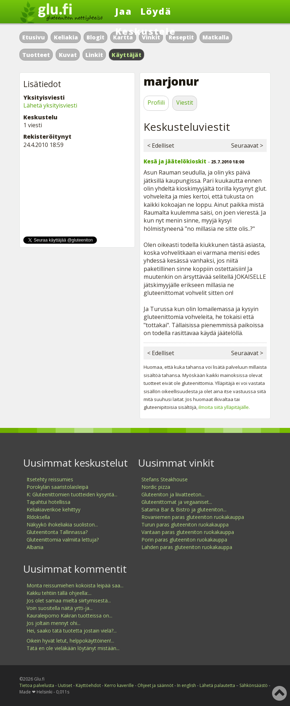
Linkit (94, 55)
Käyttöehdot (88, 685)
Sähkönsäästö (253, 685)
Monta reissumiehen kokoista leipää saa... (75, 585)
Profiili (156, 102)
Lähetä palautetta (217, 685)
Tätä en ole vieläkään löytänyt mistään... (73, 648)
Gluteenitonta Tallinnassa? (57, 532)
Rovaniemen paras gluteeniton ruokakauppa (192, 517)
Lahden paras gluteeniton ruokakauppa (186, 547)
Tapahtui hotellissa (48, 502)
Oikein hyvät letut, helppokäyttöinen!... (70, 640)
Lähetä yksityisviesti (50, 105)
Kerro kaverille (119, 685)
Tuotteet (36, 55)
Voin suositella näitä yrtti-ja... (60, 608)
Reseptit (181, 37)
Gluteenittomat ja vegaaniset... (176, 502)
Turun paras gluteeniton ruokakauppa (185, 524)
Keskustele (145, 31)
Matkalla (215, 37)
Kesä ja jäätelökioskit (175, 161)
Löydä (156, 11)
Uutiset (65, 685)
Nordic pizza (155, 486)
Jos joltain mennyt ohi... (53, 623)
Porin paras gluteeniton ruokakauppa (184, 539)
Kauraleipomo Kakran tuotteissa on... (69, 615)
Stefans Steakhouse (164, 479)
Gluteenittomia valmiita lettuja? (63, 539)
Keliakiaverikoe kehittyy (53, 509)
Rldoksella (38, 517)
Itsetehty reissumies (50, 479)
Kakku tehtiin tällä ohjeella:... (59, 593)
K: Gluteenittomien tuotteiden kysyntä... (72, 494)
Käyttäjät (126, 55)
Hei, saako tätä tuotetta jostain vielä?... (72, 630)
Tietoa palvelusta (36, 685)
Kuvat (68, 55)
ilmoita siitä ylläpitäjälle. (224, 407)
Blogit (95, 37)
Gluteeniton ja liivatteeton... (173, 494)
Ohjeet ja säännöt (155, 685)
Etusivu (33, 37)
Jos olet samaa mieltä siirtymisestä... (69, 600)
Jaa (123, 11)
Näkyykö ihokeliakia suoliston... (62, 524)
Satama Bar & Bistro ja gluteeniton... (183, 509)
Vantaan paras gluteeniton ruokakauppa (187, 532)
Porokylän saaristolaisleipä (57, 486)
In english (186, 685)
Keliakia (66, 37)
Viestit (184, 102)
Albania (35, 547)
